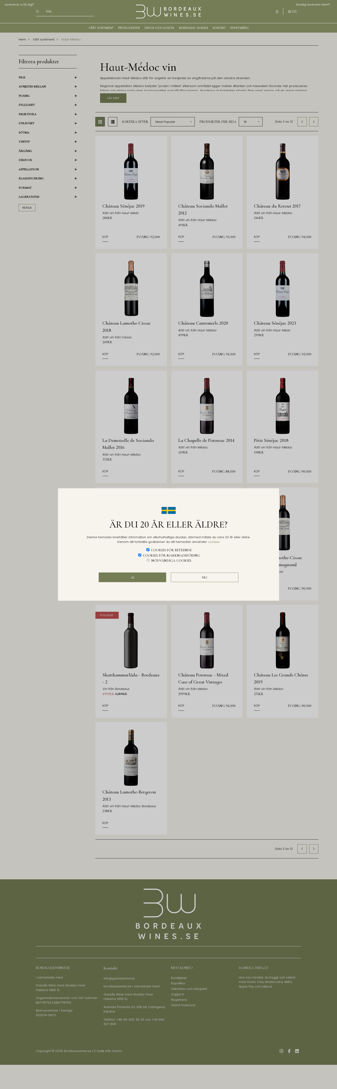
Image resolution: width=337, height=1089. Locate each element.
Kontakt (219, 28)
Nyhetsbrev (239, 28)
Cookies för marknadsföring (171, 555)
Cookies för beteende (171, 550)
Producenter (129, 28)
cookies (214, 541)
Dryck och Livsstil (159, 28)
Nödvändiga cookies (171, 560)
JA (132, 577)
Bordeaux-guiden (193, 28)
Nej (204, 577)
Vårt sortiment (101, 28)
